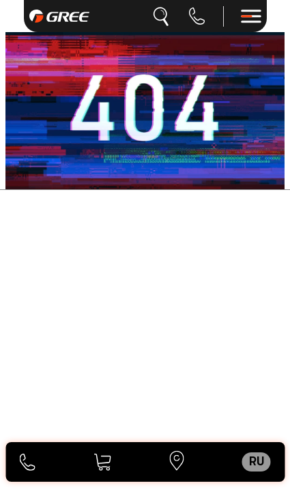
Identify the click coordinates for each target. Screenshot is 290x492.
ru (256, 461)
